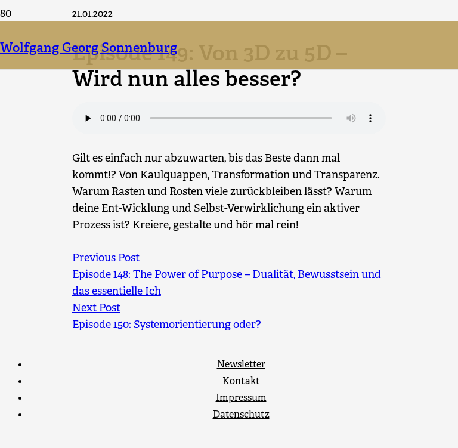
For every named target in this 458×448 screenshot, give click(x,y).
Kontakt (241, 381)
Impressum (241, 397)
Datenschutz (241, 414)
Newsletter (241, 364)
